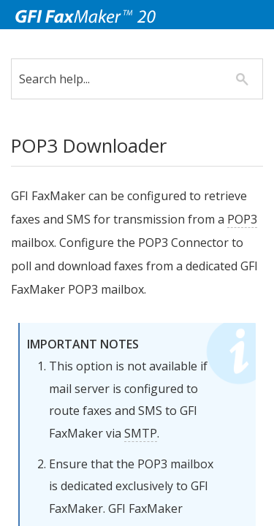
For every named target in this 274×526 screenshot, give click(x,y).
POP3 (76, 243)
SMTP (172, 457)
